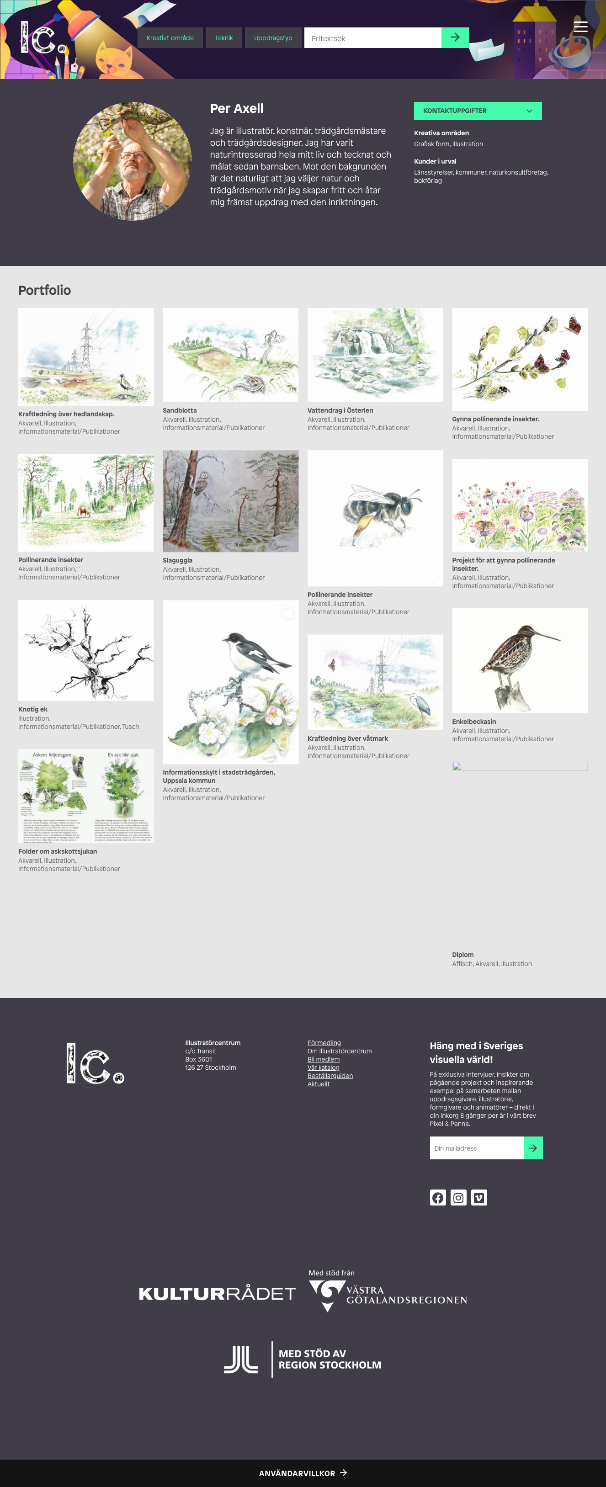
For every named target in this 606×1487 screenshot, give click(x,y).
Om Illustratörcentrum (340, 1051)
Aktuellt (319, 1084)
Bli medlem (324, 1059)
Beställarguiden (330, 1076)
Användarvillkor (297, 1473)
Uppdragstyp (273, 37)
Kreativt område (170, 37)
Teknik (224, 37)
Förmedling (324, 1043)
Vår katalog (324, 1067)
